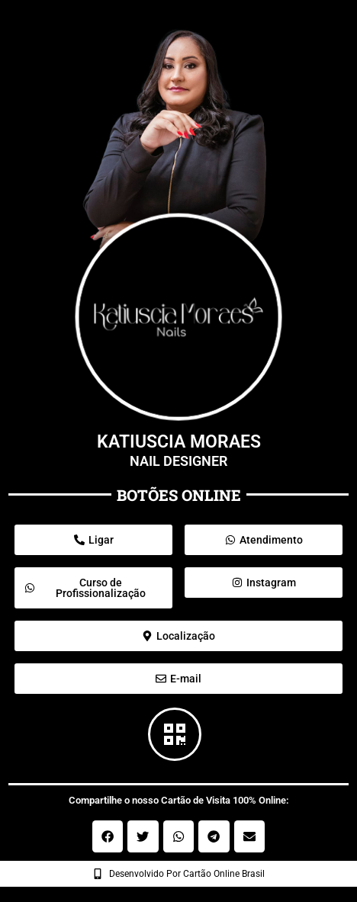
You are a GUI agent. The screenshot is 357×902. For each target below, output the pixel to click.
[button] (108, 836)
